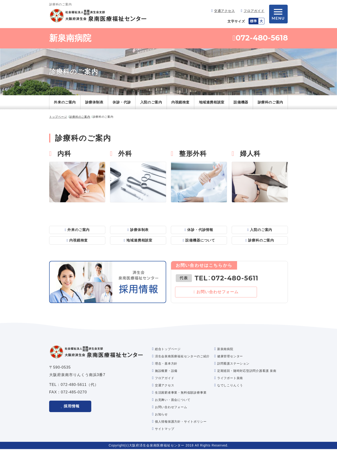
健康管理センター (230, 357)
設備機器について (200, 241)
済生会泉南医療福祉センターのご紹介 (182, 357)
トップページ (58, 116)
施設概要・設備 (166, 371)
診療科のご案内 (270, 102)
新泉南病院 (70, 38)
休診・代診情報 (200, 230)
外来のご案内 (65, 102)
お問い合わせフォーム (218, 293)
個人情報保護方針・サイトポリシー (180, 422)
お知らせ (161, 415)
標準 (253, 21)
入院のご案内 (151, 102)
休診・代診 (122, 102)
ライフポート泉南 (230, 379)
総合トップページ (168, 350)
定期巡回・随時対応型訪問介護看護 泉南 (246, 371)
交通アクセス (224, 11)
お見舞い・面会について (172, 400)
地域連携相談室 (211, 102)
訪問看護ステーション (233, 364)
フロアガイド (254, 11)
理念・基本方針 (166, 364)
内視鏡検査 (180, 102)
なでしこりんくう (230, 386)
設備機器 (241, 102)
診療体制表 (94, 102)
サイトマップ (164, 430)
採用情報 (72, 407)
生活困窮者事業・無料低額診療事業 (180, 393)
